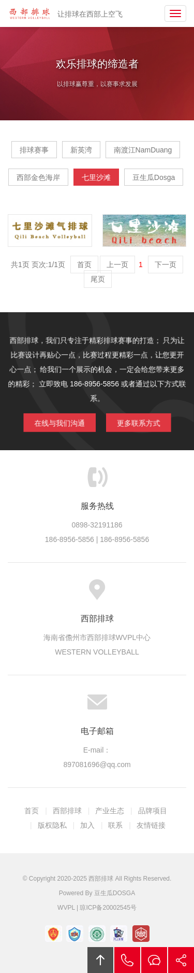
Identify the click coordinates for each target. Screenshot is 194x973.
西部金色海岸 (38, 177)
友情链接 (151, 825)
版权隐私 (52, 825)
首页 (31, 811)
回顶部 (100, 960)
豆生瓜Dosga (153, 177)
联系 (115, 825)
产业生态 (109, 811)
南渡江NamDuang (143, 150)
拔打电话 (127, 960)
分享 (181, 960)
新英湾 (81, 150)
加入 (87, 825)
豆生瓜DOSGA (114, 893)
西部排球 (29, 13)
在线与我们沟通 (60, 422)
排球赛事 (34, 150)
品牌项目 (152, 811)
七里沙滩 (96, 177)
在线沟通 (154, 960)
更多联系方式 (137, 422)
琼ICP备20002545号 (108, 907)
